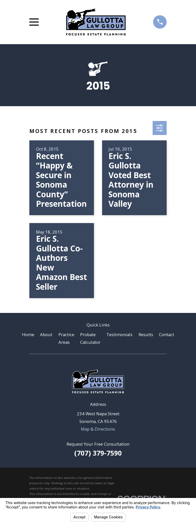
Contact (166, 334)
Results (146, 334)
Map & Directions (98, 429)
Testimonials (119, 334)
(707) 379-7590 (98, 453)
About (46, 334)
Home (28, 334)
